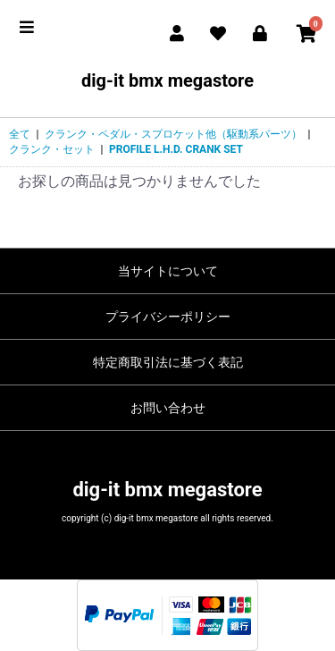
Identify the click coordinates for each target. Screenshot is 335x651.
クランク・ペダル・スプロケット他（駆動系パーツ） (173, 134)
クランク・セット (52, 149)
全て (19, 134)
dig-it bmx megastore (167, 80)
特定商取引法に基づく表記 (168, 362)
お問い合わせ (167, 408)
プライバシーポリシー (167, 316)
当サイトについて (168, 271)
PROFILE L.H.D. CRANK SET (176, 149)
